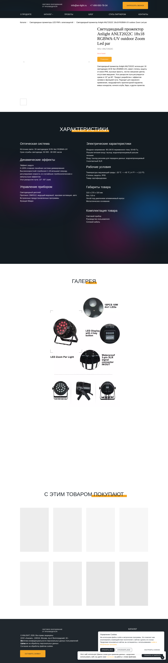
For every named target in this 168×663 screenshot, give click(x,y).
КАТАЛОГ (132, 629)
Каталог (23, 22)
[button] (135, 5)
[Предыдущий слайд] (24, 62)
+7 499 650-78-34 (98, 5)
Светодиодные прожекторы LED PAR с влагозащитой (51, 22)
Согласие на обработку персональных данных (39, 643)
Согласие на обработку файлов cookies (37, 646)
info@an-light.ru (79, 5)
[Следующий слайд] (89, 62)
